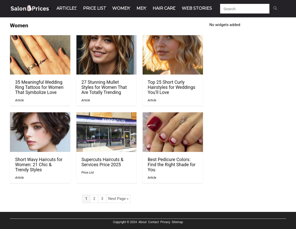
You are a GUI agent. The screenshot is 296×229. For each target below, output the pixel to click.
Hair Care (164, 8)
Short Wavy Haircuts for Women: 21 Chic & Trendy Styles (38, 164)
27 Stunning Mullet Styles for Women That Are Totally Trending (104, 87)
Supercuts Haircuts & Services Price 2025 (103, 162)
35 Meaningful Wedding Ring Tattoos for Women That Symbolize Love (39, 87)
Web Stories (197, 8)
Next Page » (118, 198)
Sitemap (177, 222)
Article (19, 100)
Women (121, 8)
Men (141, 8)
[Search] (275, 9)
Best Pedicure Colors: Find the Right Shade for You (172, 164)
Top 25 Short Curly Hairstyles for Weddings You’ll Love (172, 87)
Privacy (165, 222)
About (142, 222)
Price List (94, 8)
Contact (153, 222)
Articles (66, 8)
